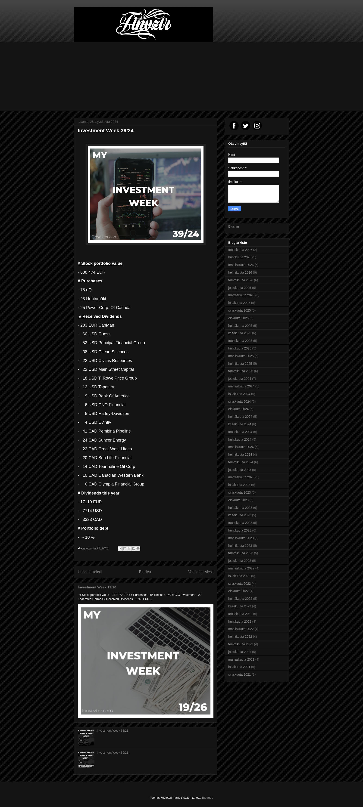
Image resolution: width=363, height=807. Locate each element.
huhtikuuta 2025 (239, 348)
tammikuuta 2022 (240, 644)
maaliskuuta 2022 (241, 629)
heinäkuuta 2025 (240, 326)
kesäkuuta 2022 (239, 606)
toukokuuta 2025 (240, 341)
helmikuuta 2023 (240, 545)
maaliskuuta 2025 (241, 356)
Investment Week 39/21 (112, 752)
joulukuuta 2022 (239, 561)
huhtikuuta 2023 (239, 530)
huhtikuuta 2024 (239, 439)
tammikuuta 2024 (240, 462)
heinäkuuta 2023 (240, 508)
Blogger (207, 797)
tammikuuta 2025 (240, 371)
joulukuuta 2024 (239, 378)
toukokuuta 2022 (240, 614)
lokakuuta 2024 (239, 394)
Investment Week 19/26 (97, 587)
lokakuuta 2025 (239, 303)
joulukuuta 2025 (239, 288)
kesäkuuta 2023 (239, 515)
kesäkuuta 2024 (239, 424)
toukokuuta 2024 (240, 432)
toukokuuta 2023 (240, 523)
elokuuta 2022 (238, 591)
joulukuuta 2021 (239, 652)
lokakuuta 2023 (239, 485)
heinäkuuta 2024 (240, 416)
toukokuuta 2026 (240, 250)
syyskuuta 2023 (239, 492)
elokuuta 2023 (238, 500)
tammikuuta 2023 (240, 553)
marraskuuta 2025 (241, 295)
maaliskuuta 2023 (241, 538)
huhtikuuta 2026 (239, 257)
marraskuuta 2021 (241, 659)
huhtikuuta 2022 (239, 621)
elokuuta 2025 (238, 318)
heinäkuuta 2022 (240, 598)
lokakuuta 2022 (239, 576)
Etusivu (145, 572)
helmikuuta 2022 (240, 636)
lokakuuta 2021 (239, 667)
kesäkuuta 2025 (239, 333)
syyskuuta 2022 (239, 583)
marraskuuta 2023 (241, 477)
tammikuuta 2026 (240, 280)
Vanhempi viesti (200, 572)
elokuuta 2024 (238, 409)
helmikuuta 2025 (240, 363)
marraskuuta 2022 (241, 568)
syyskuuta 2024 (239, 401)
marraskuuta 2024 (241, 386)
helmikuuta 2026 (240, 272)
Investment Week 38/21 (112, 730)
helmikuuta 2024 (240, 454)
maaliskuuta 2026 (241, 265)
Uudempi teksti (90, 572)
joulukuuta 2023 (239, 470)
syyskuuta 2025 (239, 310)
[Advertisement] (181, 76)
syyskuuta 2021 (239, 674)
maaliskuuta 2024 (241, 447)
